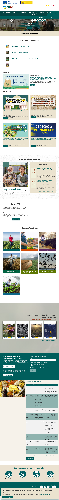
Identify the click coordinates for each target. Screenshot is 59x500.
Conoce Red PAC (16, 219)
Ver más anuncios (30, 458)
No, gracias (10, 497)
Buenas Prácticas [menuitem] (41, 17)
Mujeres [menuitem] (29, 12)
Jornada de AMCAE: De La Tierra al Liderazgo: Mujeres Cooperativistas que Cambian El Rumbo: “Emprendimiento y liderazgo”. (51, 449)
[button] (4, 25)
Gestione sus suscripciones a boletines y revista (39, 362)
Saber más (30, 28)
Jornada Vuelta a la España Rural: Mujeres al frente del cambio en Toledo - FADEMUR (51, 410)
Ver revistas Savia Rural (7, 375)
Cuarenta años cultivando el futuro (20, 46)
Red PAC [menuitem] (24, 16)
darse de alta (45, 455)
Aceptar (4, 497)
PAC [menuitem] (29, 16)
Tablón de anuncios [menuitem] (52, 17)
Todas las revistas (48, 340)
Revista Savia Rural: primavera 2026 (20, 52)
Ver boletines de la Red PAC (8, 366)
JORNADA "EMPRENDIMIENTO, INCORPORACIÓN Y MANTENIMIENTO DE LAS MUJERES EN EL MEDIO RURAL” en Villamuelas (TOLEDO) (51, 390)
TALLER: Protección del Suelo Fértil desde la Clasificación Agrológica (50, 416)
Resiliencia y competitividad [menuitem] (9, 13)
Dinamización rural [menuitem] (23, 13)
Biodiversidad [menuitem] (42, 12)
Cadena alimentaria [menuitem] (15, 13)
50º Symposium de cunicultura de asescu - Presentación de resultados (50, 443)
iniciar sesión (52, 455)
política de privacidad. (45, 494)
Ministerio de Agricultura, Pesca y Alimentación (32, 486)
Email (31, 358)
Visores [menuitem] (46, 16)
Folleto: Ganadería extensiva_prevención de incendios (25, 58)
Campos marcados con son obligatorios (38, 356)
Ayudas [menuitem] (35, 16)
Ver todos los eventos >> (47, 191)
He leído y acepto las (35, 367)
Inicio (6, 486)
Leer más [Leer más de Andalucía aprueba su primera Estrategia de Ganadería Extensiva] (33, 116)
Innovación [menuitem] (49, 12)
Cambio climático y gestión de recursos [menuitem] (34, 13)
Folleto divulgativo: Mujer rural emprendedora (23, 65)
